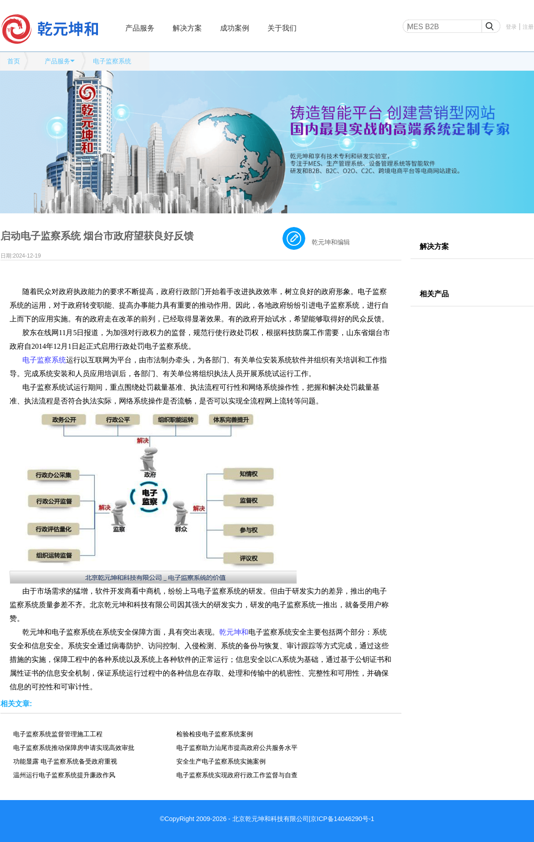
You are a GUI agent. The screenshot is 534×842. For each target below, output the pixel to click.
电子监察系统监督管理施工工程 (58, 734)
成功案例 (234, 28)
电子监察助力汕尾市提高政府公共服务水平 (237, 747)
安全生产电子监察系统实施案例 (221, 761)
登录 (511, 27)
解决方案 (187, 28)
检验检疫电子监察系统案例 (214, 734)
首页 (13, 61)
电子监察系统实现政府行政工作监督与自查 (237, 775)
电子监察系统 (112, 61)
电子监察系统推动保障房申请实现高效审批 (73, 747)
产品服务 (139, 28)
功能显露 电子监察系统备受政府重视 (65, 761)
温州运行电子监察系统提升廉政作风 (64, 775)
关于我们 (282, 28)
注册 (528, 27)
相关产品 (434, 294)
